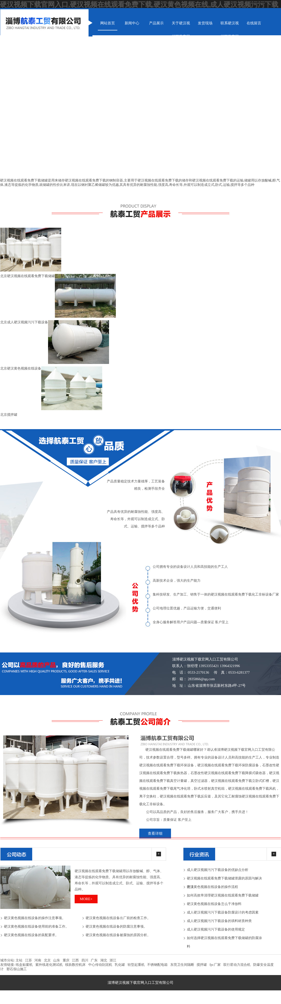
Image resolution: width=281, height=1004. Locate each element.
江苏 (28, 960)
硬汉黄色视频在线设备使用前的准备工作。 (36, 926)
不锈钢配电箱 (157, 965)
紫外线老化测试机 (49, 965)
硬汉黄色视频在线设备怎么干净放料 (214, 904)
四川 (84, 960)
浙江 (113, 960)
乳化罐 (120, 965)
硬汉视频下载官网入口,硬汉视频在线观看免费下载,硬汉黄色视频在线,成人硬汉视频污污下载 (139, 4)
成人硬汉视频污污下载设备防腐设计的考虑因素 (223, 912)
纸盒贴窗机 (24, 965)
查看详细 (155, 833)
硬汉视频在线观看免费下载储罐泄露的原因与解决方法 (224, 880)
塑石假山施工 (16, 969)
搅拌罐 (202, 965)
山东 (56, 960)
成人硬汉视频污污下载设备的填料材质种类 (219, 921)
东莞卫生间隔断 (182, 965)
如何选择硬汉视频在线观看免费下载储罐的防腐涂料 (224, 939)
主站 (19, 960)
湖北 (103, 960)
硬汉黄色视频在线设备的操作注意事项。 (34, 918)
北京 (47, 960)
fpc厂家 (215, 965)
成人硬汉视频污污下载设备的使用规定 (216, 929)
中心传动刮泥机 (100, 965)
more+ (86, 899)
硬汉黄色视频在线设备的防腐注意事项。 (116, 926)
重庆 (66, 960)
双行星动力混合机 (237, 965)
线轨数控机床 (75, 965)
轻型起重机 (136, 965)
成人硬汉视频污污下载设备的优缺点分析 (217, 870)
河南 (37, 960)
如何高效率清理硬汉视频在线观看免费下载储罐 (223, 895)
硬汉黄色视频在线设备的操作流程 (212, 887)
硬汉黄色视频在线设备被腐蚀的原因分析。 (118, 935)
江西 (75, 960)
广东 (94, 960)
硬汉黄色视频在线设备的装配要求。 (31, 935)
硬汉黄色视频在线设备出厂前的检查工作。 (118, 918)
